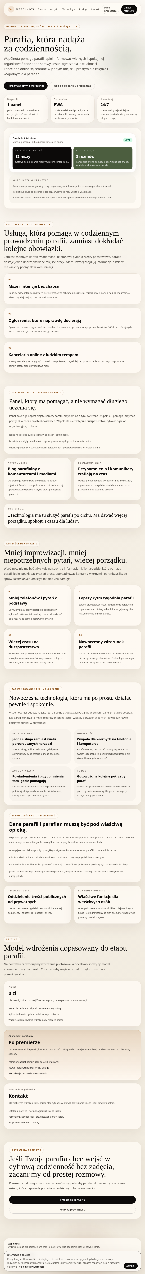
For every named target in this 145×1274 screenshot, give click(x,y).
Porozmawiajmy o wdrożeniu (26, 86)
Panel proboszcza (110, 9)
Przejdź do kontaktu (72, 1200)
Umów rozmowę (129, 9)
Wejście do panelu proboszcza (72, 86)
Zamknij (130, 1265)
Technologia (68, 9)
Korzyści (54, 9)
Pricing (83, 9)
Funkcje (42, 9)
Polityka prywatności (72, 1209)
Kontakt (95, 9)
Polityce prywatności (32, 1266)
